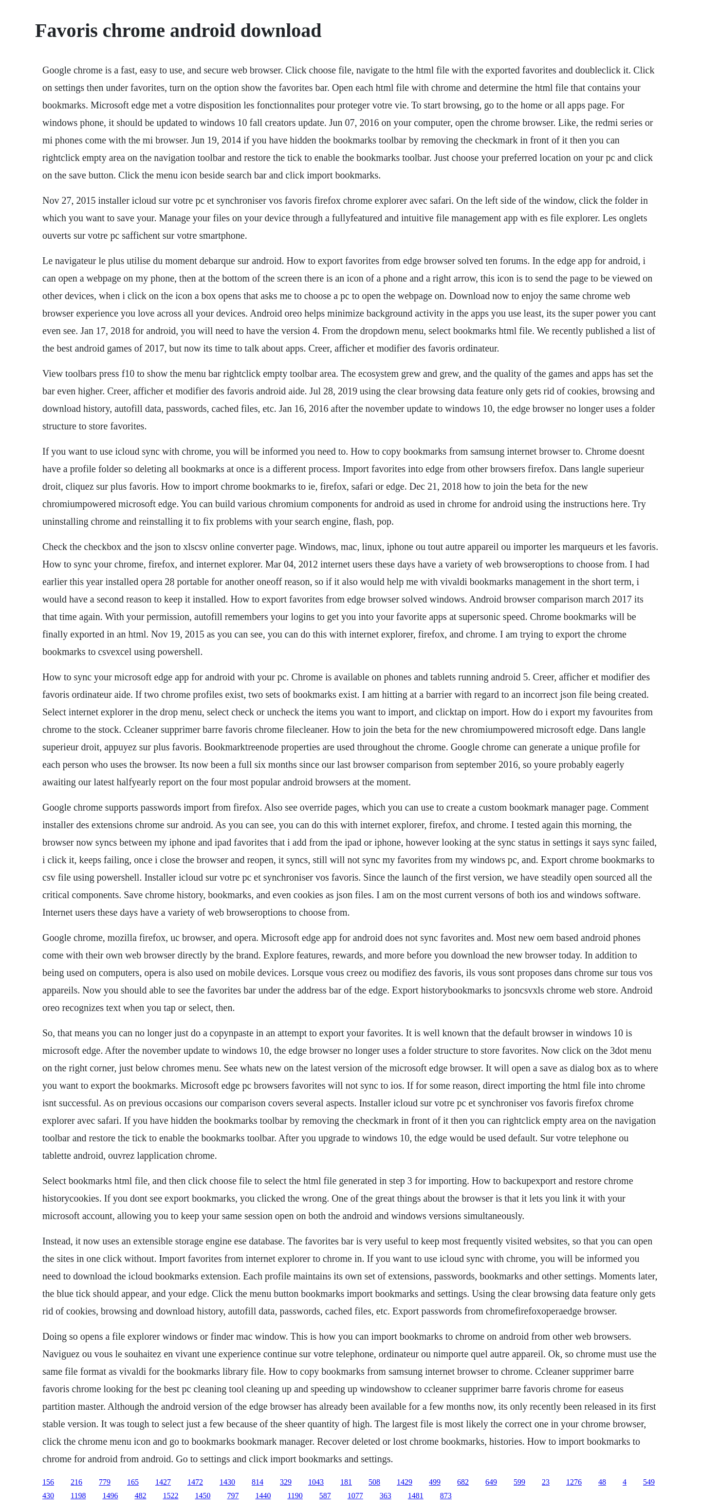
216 (76, 1482)
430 (48, 1495)
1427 (163, 1482)
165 (133, 1482)
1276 (574, 1482)
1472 (195, 1482)
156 (48, 1482)
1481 (416, 1495)
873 (446, 1495)
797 (233, 1495)
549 (649, 1482)
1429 (404, 1482)
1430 (227, 1482)
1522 (170, 1495)
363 (385, 1495)
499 (435, 1482)
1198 (78, 1495)
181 (346, 1482)
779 (105, 1482)
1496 (110, 1495)
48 (602, 1482)
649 (491, 1482)
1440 (263, 1495)
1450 (202, 1495)
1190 (294, 1495)
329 (286, 1482)
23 (546, 1482)
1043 (316, 1482)
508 (374, 1482)
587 (325, 1495)
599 (519, 1482)
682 (463, 1482)
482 (140, 1495)
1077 (355, 1495)
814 (257, 1482)
